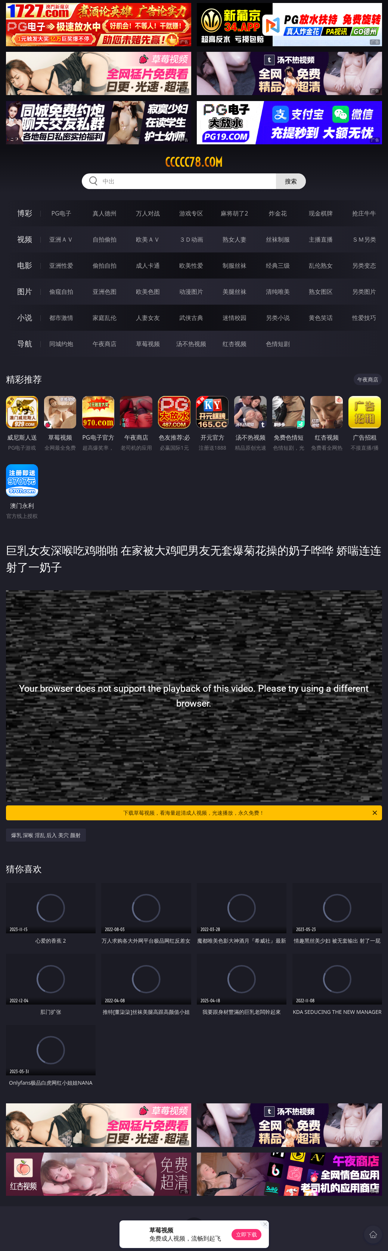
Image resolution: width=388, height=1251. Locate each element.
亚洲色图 (105, 291)
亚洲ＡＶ (61, 239)
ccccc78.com (194, 162)
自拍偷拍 (105, 239)
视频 (24, 239)
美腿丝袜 (234, 291)
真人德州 (105, 213)
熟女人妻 (234, 239)
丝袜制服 (278, 239)
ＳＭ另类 (364, 239)
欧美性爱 (191, 265)
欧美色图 (148, 291)
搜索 (291, 181)
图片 (24, 291)
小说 (24, 317)
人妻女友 (148, 318)
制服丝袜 (234, 265)
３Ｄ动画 (191, 239)
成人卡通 (148, 265)
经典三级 (278, 265)
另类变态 (364, 265)
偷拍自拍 (105, 265)
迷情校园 (234, 318)
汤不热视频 (191, 344)
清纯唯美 (278, 291)
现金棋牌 (321, 213)
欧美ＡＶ (148, 239)
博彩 (24, 213)
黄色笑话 (321, 318)
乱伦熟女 (321, 265)
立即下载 (246, 1234)
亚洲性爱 (61, 265)
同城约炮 (61, 344)
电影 (24, 265)
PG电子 (61, 213)
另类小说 (278, 318)
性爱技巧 (364, 318)
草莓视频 (148, 344)
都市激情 (61, 318)
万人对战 (148, 213)
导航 (24, 344)
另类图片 (364, 291)
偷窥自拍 (61, 291)
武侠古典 (191, 318)
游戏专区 (191, 213)
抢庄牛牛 (364, 213)
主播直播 (321, 239)
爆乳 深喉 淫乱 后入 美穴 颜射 (46, 835)
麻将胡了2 (234, 213)
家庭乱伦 (105, 318)
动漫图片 (191, 291)
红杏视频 (234, 344)
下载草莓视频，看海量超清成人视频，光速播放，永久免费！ (250, 812)
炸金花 (278, 213)
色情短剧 (278, 344)
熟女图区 (321, 291)
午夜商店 (105, 344)
